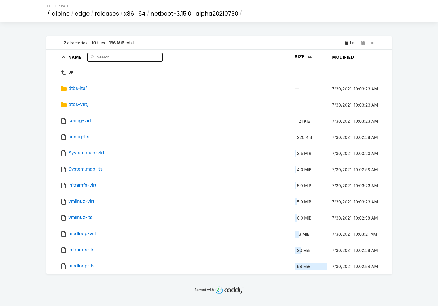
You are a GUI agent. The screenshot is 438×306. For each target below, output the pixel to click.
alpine (61, 14)
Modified (343, 57)
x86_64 (135, 14)
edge (82, 14)
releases (107, 14)
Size (304, 56)
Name (75, 56)
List (350, 42)
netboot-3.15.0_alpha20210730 (194, 14)
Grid (368, 42)
